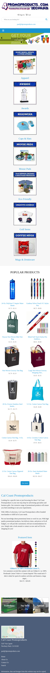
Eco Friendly (25, 199)
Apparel (25, 78)
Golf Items (25, 229)
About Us (4, 659)
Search (3, 665)
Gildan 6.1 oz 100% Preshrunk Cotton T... (25, 568)
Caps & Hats (25, 138)
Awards (25, 108)
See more (25, 483)
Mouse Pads (25, 168)
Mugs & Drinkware (25, 259)
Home (3, 656)
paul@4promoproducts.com (26, 24)
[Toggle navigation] (3, 30)
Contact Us (5, 662)
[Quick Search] (22, 19)
